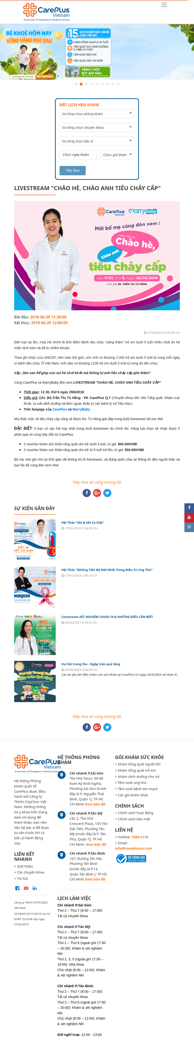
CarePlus (59, 409)
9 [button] (118, 84)
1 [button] (75, 84)
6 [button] (102, 84)
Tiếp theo (73, 170)
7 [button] (107, 84)
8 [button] (112, 84)
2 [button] (81, 84)
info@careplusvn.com (133, 848)
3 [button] (86, 84)
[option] (97, 52)
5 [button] (97, 84)
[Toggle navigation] (164, 5)
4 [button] (91, 84)
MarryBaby (81, 409)
